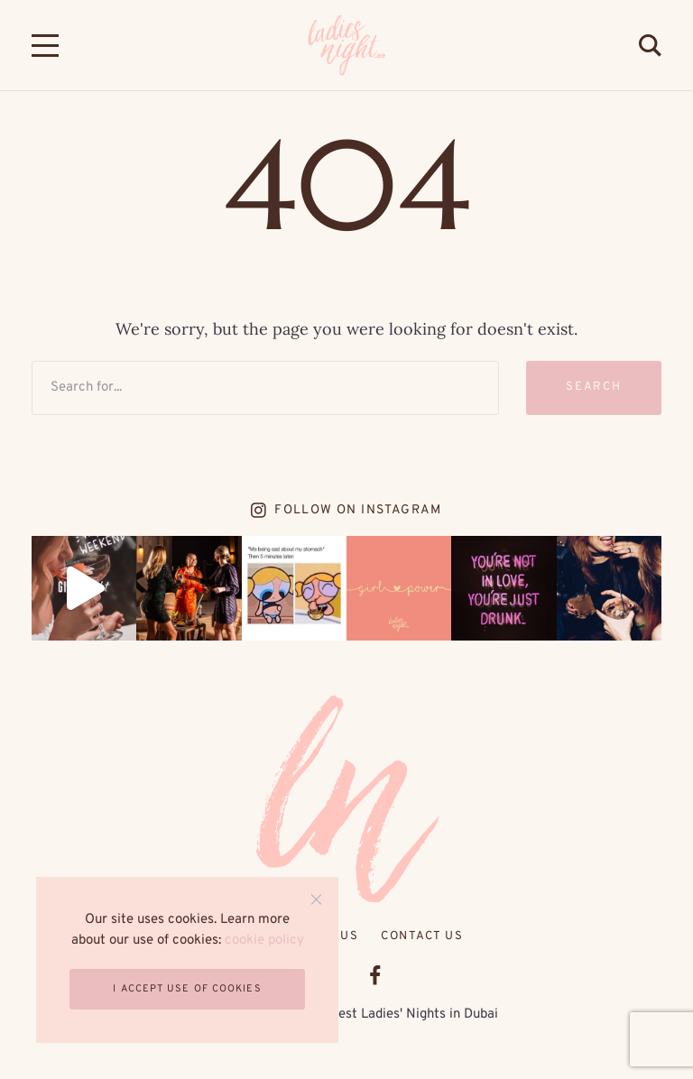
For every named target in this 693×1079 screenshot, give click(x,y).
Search (594, 387)
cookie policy (264, 940)
